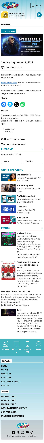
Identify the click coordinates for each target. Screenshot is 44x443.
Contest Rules (8, 412)
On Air (4, 370)
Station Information (12, 416)
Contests (6, 377)
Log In (7, 161)
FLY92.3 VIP (7, 149)
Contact (6, 385)
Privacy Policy (8, 400)
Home (4, 366)
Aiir (35, 436)
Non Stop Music (16, 13)
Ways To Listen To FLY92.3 (14, 408)
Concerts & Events (11, 381)
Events (5, 228)
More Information (9, 82)
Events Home (10, 31)
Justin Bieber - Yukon (17, 16)
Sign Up (29, 161)
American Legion (21, 305)
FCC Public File (8, 396)
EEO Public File (8, 404)
